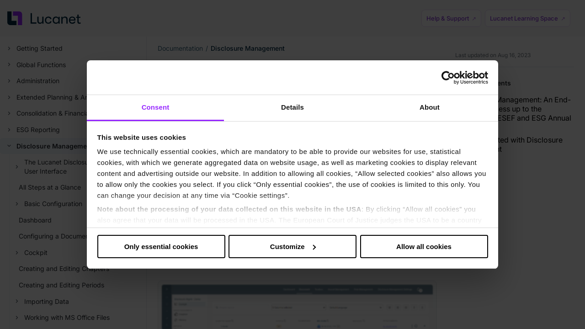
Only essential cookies (161, 246)
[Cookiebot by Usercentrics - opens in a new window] (448, 78)
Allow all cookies (424, 246)
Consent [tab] (156, 107)
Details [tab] (292, 107)
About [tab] (430, 107)
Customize (293, 246)
